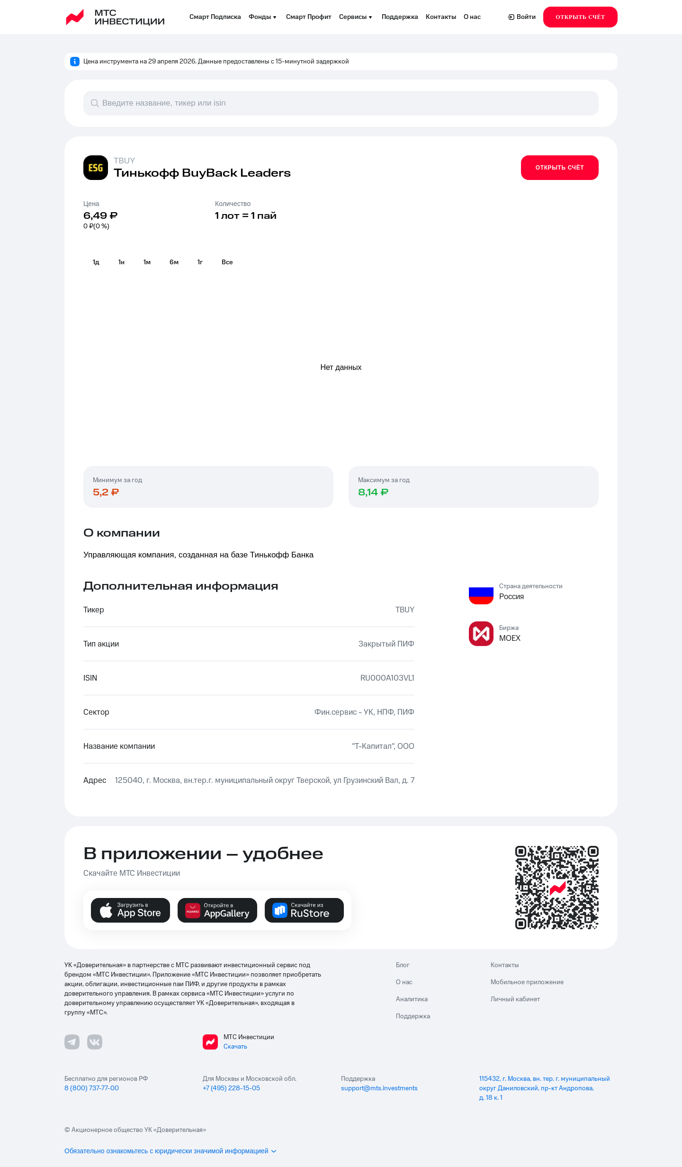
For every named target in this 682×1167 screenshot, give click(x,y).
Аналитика (412, 999)
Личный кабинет (515, 999)
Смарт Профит (309, 17)
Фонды (263, 17)
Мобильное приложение (527, 982)
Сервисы (356, 17)
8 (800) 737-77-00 (91, 1088)
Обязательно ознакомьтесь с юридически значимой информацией (171, 1151)
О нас (472, 17)
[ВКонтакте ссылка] (94, 1042)
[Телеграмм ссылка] (72, 1042)
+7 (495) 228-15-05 (231, 1088)
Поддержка (400, 17)
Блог (403, 965)
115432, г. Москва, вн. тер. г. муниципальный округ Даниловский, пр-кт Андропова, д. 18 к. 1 (544, 1088)
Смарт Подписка (215, 17)
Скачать (235, 1046)
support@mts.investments (379, 1088)
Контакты (441, 17)
